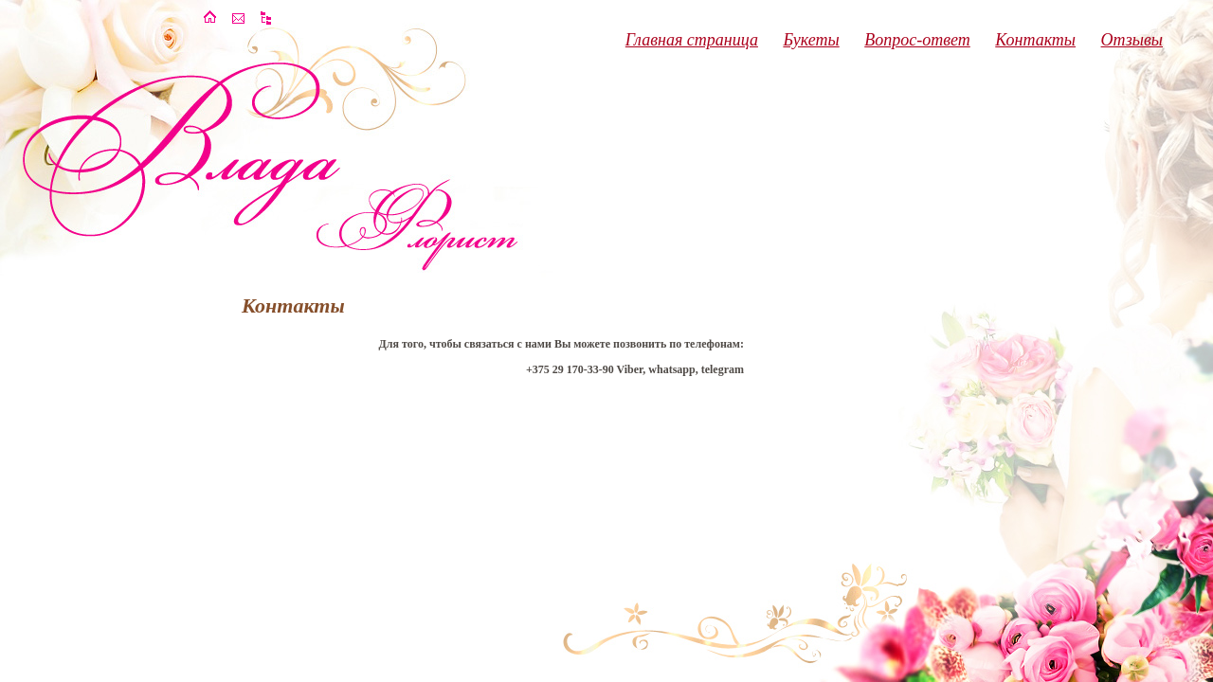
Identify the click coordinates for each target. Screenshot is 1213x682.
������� (211, 17)
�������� (239, 17)
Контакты (1035, 39)
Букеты (811, 39)
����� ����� (268, 17)
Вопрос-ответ (917, 39)
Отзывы (1132, 39)
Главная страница (691, 39)
